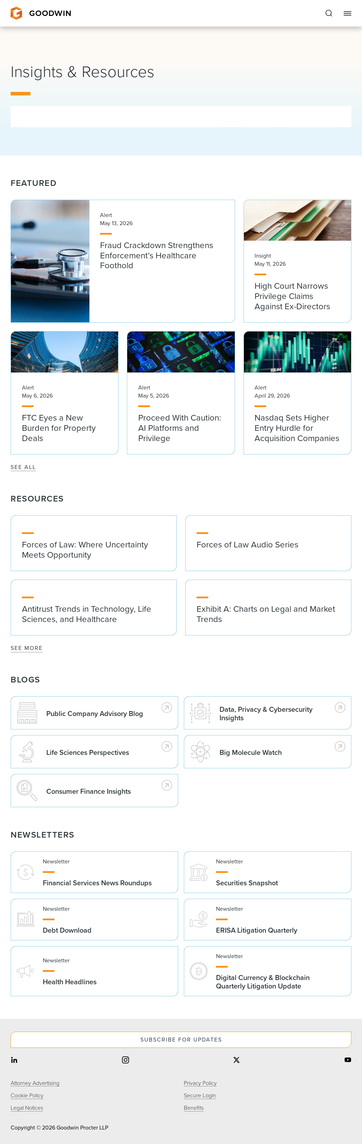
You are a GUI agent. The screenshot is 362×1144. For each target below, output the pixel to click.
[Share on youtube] (347, 1061)
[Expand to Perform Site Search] (328, 13)
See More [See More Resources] (27, 648)
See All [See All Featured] (23, 467)
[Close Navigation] (347, 13)
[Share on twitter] (236, 1061)
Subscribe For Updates (181, 1040)
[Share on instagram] (125, 1061)
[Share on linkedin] (14, 1061)
